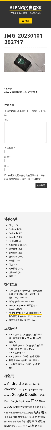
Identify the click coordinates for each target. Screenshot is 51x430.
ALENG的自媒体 (25, 8)
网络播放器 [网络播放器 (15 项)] (8, 421)
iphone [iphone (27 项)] (26, 401)
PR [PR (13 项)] (5, 407)
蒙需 (11, 360)
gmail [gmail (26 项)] (25, 389)
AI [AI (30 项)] (5, 383)
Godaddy (13, 233)
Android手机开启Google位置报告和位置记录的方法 (25, 314)
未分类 (12, 260)
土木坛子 (13, 345)
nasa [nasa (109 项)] (38, 401)
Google (12, 236)
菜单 (25, 20)
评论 (7, 120)
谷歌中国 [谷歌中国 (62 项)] (32, 421)
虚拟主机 (13, 272)
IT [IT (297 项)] (32, 400)
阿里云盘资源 (15, 320)
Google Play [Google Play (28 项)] (17, 401)
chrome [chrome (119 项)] (10, 389)
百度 (11, 264)
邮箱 (7, 157)
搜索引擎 (13, 256)
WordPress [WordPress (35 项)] (26, 406)
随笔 (11, 276)
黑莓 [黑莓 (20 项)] (40, 426)
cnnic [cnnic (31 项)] (19, 389)
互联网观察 (14, 244)
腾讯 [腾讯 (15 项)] (14, 421)
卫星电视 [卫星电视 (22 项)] (29, 412)
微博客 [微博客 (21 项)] (9, 417)
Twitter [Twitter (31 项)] (16, 406)
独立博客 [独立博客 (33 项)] (22, 417)
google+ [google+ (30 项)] (33, 389)
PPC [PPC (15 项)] (43, 401)
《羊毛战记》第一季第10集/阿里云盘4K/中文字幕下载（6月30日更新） (25, 294)
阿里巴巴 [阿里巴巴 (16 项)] (19, 426)
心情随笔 (13, 252)
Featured (13, 229)
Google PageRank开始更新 (22, 305)
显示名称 (9, 147)
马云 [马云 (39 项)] (25, 426)
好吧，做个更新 (31, 356)
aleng (11, 334)
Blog (11, 225)
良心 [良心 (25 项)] (19, 421)
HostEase (13, 240)
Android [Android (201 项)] (14, 383)
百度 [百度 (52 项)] (37, 417)
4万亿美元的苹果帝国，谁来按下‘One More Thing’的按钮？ (25, 338)
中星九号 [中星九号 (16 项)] (21, 413)
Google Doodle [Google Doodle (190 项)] (24, 394)
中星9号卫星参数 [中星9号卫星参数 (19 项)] (11, 412)
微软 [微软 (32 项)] (15, 417)
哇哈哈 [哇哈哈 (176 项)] (39, 412)
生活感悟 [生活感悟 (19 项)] (30, 417)
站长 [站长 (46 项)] (43, 417)
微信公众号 (14, 301)
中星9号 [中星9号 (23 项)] (43, 407)
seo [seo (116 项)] (9, 406)
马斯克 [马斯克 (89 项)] (32, 426)
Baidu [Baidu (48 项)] (24, 383)
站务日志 (13, 268)
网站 (6, 166)
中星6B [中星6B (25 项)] (36, 407)
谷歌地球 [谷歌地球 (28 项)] (11, 426)
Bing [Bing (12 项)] (30, 384)
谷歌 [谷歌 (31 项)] (24, 421)
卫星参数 (13, 248)
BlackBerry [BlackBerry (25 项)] (38, 384)
